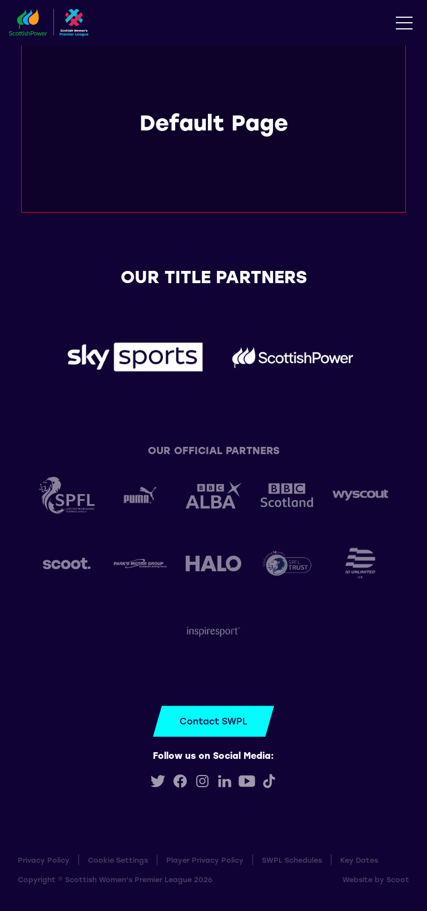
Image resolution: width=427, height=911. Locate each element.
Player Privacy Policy (205, 859)
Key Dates (359, 859)
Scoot (397, 879)
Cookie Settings (118, 859)
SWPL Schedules (292, 859)
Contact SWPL (213, 721)
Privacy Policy (43, 859)
